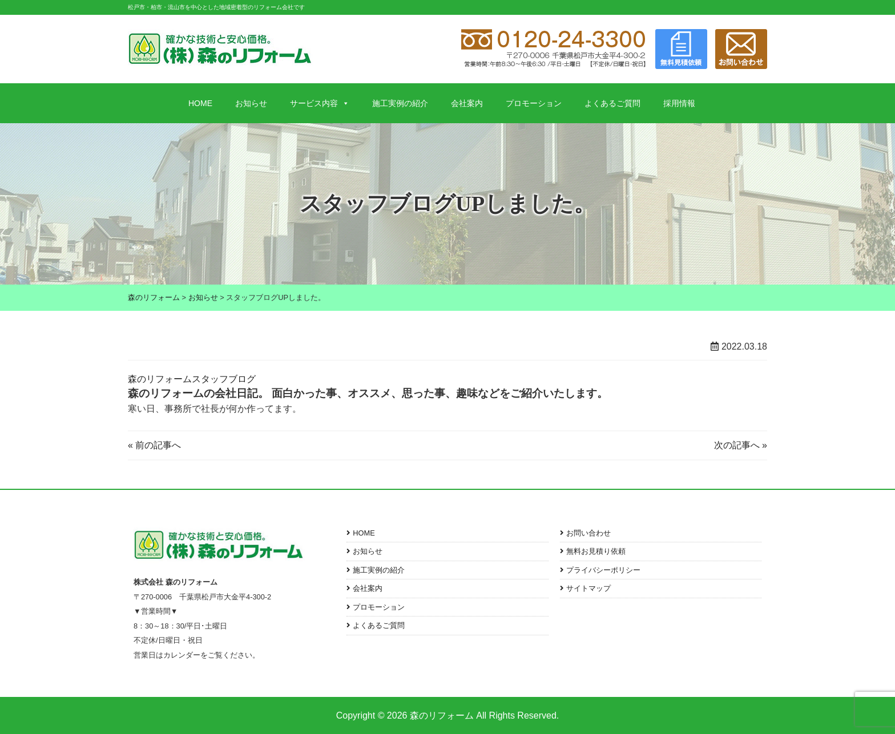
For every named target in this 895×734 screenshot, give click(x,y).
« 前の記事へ (154, 445)
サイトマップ (588, 588)
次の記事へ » (740, 445)
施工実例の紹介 (400, 103)
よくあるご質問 (612, 103)
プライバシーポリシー (603, 570)
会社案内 (467, 103)
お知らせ (251, 103)
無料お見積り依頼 (596, 551)
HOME (200, 103)
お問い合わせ (588, 533)
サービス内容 (319, 103)
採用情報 (679, 103)
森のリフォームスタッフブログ (192, 379)
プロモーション (534, 103)
